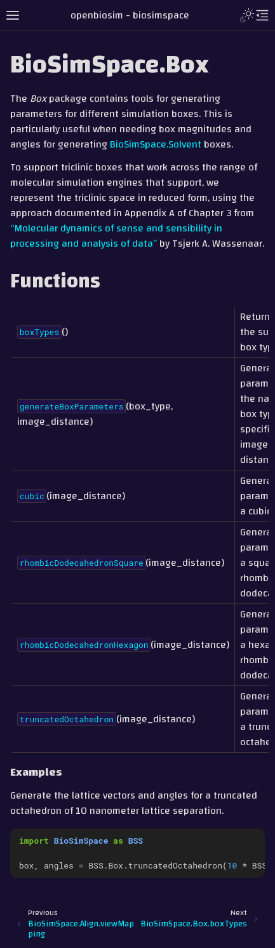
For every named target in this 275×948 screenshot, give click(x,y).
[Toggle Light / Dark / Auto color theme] (247, 15)
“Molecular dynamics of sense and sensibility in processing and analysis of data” (116, 236)
